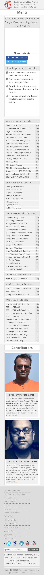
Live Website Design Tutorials (17, 304)
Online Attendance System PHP (18, 156)
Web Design (8, 516)
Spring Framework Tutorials (16, 223)
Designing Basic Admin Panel (17, 328)
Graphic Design (10, 538)
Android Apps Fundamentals (16, 279)
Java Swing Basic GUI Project (17, 266)
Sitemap (7, 509)
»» (16, 401)
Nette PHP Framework (14, 199)
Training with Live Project (26, 2)
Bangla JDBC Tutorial (14, 245)
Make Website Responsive (16, 337)
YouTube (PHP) (9, 498)
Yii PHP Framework (13, 208)
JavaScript (8, 535)
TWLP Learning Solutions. (28, 570)
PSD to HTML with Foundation (17, 310)
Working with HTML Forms (16, 159)
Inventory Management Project (18, 257)
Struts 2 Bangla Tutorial (15, 242)
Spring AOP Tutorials (14, 248)
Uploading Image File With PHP (18, 174)
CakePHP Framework (14, 189)
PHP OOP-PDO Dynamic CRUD (18, 150)
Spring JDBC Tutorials (14, 269)
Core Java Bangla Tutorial (15, 217)
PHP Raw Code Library (12, 490)
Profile (24, 572)
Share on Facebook (17, 57)
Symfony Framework (14, 205)
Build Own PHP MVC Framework (18, 134)
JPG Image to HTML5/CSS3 (16, 331)
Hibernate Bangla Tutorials (16, 226)
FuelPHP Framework (14, 193)
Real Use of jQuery (13, 291)
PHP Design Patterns (14, 165)
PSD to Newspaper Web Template (19, 313)
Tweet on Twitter (16, 61)
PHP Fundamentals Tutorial (16, 137)
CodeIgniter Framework (15, 187)
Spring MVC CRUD (13, 263)
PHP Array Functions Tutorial (17, 147)
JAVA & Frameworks (11, 527)
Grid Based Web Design (15, 340)
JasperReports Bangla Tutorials (18, 251)
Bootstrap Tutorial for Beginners (18, 319)
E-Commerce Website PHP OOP (18, 128)
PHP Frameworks (10, 523)
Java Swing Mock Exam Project (18, 254)
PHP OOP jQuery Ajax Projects (18, 168)
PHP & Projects (10, 520)
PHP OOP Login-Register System (18, 153)
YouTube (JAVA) (9, 501)
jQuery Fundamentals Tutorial (17, 294)
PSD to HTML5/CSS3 (14, 316)
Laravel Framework (13, 196)
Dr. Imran (32, 572)
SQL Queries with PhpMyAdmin (18, 140)
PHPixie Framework (13, 202)
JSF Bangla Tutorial (13, 260)
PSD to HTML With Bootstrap (17, 325)
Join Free (7, 505)
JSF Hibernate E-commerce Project (19, 233)
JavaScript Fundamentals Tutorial (18, 288)
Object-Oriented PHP (14, 131)
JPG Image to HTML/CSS (15, 322)
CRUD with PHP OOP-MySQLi (17, 177)
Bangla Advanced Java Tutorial (17, 236)
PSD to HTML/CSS (13, 307)
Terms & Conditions (11, 513)
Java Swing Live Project (15, 220)
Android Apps (9, 531)
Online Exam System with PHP (17, 143)
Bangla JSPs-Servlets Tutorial (17, 239)
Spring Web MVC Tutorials (16, 230)
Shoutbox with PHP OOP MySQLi (18, 171)
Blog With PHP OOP (13, 125)
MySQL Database (12, 162)
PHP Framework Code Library (15, 494)
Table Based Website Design (17, 334)
